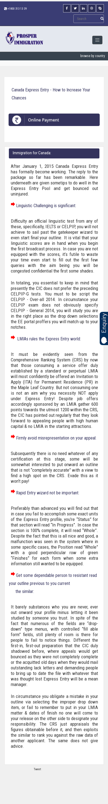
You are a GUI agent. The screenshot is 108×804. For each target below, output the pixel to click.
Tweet (37, 769)
